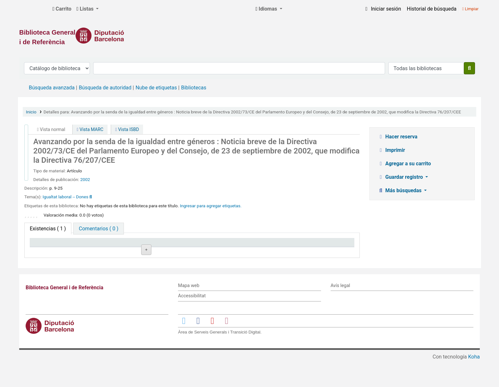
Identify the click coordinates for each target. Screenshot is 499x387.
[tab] (98, 229)
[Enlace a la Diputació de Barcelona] (249, 36)
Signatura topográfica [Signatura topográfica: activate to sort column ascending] (186, 245)
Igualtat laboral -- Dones (65, 196)
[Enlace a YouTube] (212, 347)
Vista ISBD (127, 129)
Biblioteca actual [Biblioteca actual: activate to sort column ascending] (116, 245)
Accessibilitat (191, 322)
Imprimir (391, 150)
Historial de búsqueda (431, 9)
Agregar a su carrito (404, 164)
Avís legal (340, 312)
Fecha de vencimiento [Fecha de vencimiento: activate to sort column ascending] (315, 245)
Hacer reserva (397, 137)
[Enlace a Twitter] (183, 347)
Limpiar (470, 8)
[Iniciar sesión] (382, 9)
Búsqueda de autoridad (105, 88)
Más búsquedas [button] (400, 190)
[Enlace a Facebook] (198, 347)
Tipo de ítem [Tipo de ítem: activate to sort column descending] (47, 245)
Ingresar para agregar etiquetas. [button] (211, 205)
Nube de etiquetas (156, 88)
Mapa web (188, 312)
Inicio (31, 111)
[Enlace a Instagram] (226, 347)
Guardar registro (401, 177)
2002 (85, 179)
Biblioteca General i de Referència (34, 9)
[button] (62, 9)
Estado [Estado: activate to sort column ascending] (236, 245)
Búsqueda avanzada (52, 88)
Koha (474, 383)
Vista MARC (90, 129)
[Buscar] (469, 68)
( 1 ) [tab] (48, 229)
